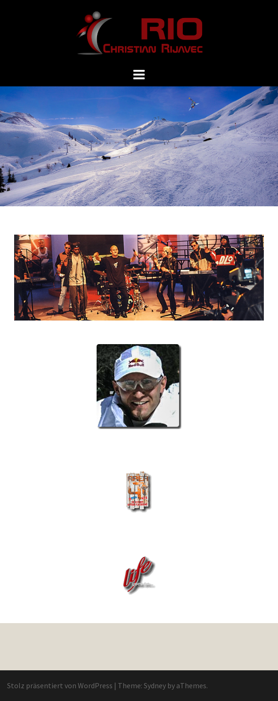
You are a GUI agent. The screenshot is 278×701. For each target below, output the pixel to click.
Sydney (155, 685)
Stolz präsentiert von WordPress (60, 685)
